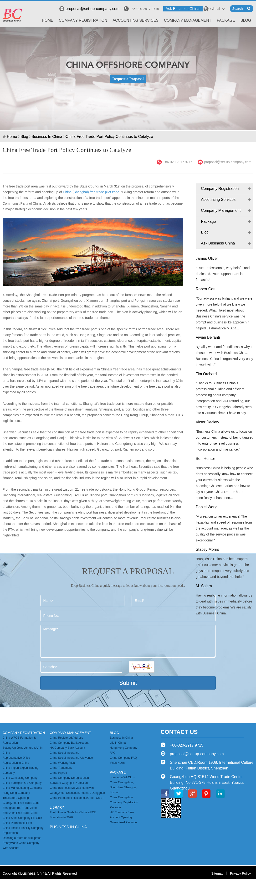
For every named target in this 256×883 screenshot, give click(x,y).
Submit (128, 683)
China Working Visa (62, 762)
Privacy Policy (240, 873)
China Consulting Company (20, 777)
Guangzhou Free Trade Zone (21, 803)
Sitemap (217, 873)
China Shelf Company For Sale (22, 818)
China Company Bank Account (69, 742)
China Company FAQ (123, 757)
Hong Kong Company (16, 793)
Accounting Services (136, 20)
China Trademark (61, 767)
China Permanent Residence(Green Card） (77, 798)
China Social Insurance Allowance (71, 757)
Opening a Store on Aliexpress (22, 838)
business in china (68, 827)
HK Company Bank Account (67, 747)
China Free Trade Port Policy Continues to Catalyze (109, 137)
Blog (246, 20)
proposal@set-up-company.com (89, 9)
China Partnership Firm (17, 823)
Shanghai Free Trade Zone (20, 808)
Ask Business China (183, 9)
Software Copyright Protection (69, 782)
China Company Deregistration (69, 777)
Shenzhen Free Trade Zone (20, 813)
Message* (128, 641)
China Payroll (58, 772)
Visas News (117, 762)
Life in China (118, 742)
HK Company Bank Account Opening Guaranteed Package (123, 817)
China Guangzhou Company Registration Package (124, 802)
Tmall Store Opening (16, 798)
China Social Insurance (64, 752)
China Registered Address (66, 737)
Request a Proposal (127, 79)
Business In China (46, 137)
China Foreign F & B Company (22, 782)
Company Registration (83, 20)
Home (47, 20)
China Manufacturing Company (22, 788)
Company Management (187, 20)
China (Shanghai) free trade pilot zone (91, 192)
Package (226, 20)
